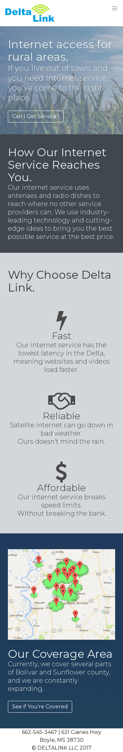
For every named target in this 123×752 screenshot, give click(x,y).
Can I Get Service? (35, 116)
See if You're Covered (40, 706)
